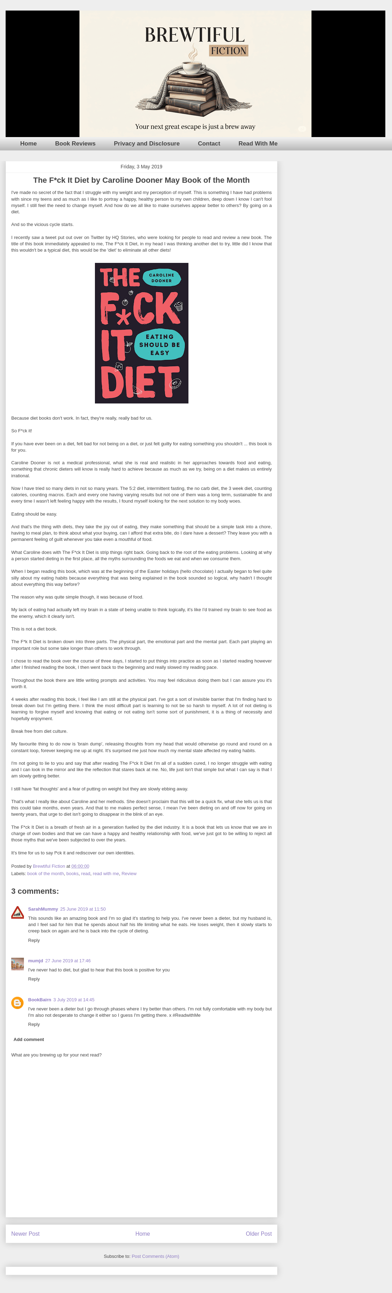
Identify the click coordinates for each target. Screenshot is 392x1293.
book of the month (45, 873)
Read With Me (257, 143)
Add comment (29, 1039)
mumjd (35, 960)
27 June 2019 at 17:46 (68, 960)
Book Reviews (75, 143)
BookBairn (39, 999)
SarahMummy (43, 909)
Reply (34, 940)
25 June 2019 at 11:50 (82, 909)
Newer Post (25, 1234)
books (72, 873)
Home (28, 143)
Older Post (259, 1234)
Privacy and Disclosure (147, 143)
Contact (209, 143)
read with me (106, 873)
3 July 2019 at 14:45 (74, 999)
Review (129, 873)
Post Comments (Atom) (155, 1256)
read (85, 873)
